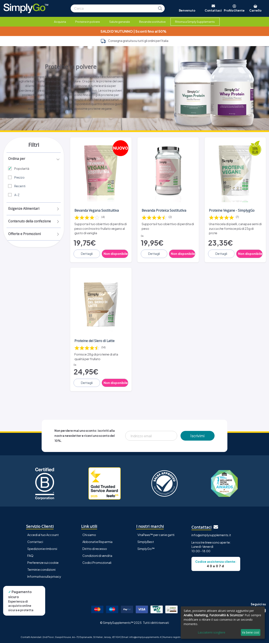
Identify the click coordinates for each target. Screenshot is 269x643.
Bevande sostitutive (152, 21)
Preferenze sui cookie (43, 562)
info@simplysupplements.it (211, 534)
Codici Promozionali (96, 562)
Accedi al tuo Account (43, 534)
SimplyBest (145, 541)
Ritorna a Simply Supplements (195, 21)
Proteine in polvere (87, 21)
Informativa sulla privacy (44, 576)
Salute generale (119, 21)
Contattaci (35, 541)
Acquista (60, 21)
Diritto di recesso (94, 548)
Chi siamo (89, 534)
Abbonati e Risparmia (97, 541)
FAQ (30, 555)
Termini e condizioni (41, 569)
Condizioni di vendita (97, 555)
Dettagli (87, 253)
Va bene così (250, 632)
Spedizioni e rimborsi (42, 548)
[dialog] (223, 622)
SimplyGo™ (146, 548)
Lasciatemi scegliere (211, 632)
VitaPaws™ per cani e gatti (155, 534)
